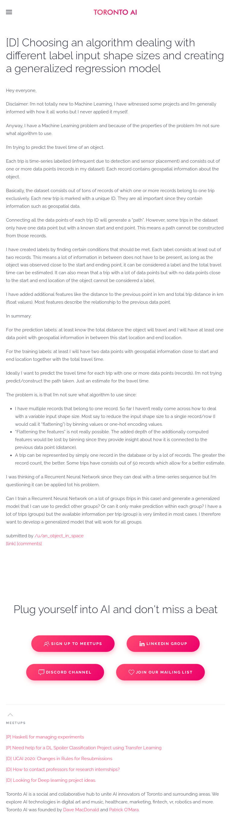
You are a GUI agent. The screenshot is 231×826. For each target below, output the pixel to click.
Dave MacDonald (81, 809)
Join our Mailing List (160, 672)
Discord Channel (65, 672)
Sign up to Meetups (73, 644)
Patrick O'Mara (124, 809)
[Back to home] (115, 12)
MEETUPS (16, 723)
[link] (11, 543)
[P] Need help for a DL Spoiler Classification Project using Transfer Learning (84, 748)
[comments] (29, 543)
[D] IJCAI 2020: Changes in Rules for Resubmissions (59, 758)
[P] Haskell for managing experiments (45, 737)
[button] (9, 12)
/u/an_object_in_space (59, 536)
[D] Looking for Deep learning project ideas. (51, 780)
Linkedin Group (163, 644)
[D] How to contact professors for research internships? (63, 769)
